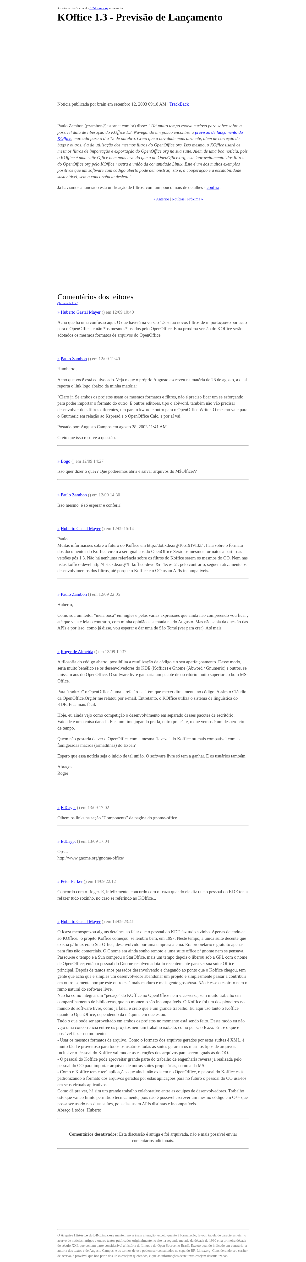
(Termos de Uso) (67, 303)
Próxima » (195, 199)
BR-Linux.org (98, 8)
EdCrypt (68, 807)
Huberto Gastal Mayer (81, 312)
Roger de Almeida (77, 651)
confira (213, 187)
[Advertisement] (153, 63)
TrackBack (179, 104)
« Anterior (161, 199)
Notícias (178, 199)
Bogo (65, 461)
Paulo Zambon (74, 358)
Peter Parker (72, 881)
